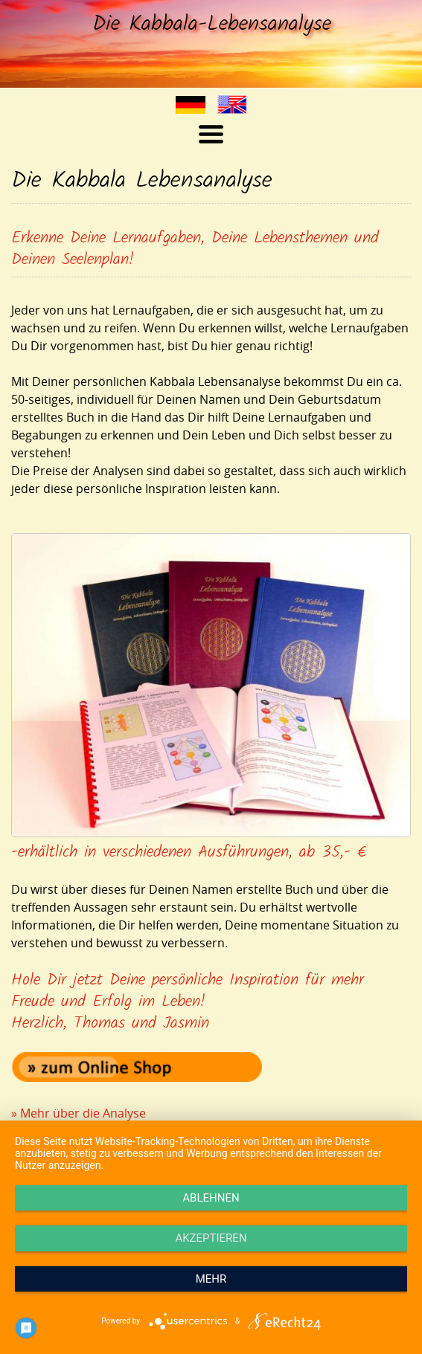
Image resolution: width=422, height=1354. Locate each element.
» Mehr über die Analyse (78, 1113)
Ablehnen (210, 1198)
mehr (211, 1279)
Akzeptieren (210, 1238)
